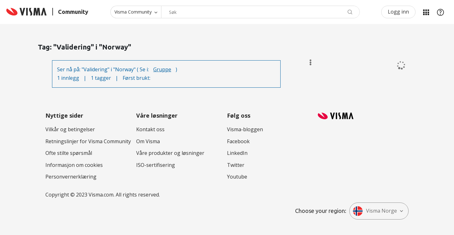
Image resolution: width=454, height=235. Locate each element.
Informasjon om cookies (74, 165)
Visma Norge (375, 211)
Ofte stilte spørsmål (68, 153)
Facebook (238, 141)
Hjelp (440, 12)
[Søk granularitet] (135, 12)
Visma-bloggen (245, 129)
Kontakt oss (150, 129)
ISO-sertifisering (155, 165)
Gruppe (162, 69)
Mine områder (426, 12)
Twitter (235, 165)
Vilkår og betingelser (70, 129)
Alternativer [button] (307, 62)
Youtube (237, 176)
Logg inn (398, 11)
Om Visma (148, 141)
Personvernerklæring (70, 176)
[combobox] (260, 12)
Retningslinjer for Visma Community (88, 141)
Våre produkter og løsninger (170, 153)
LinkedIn (237, 153)
